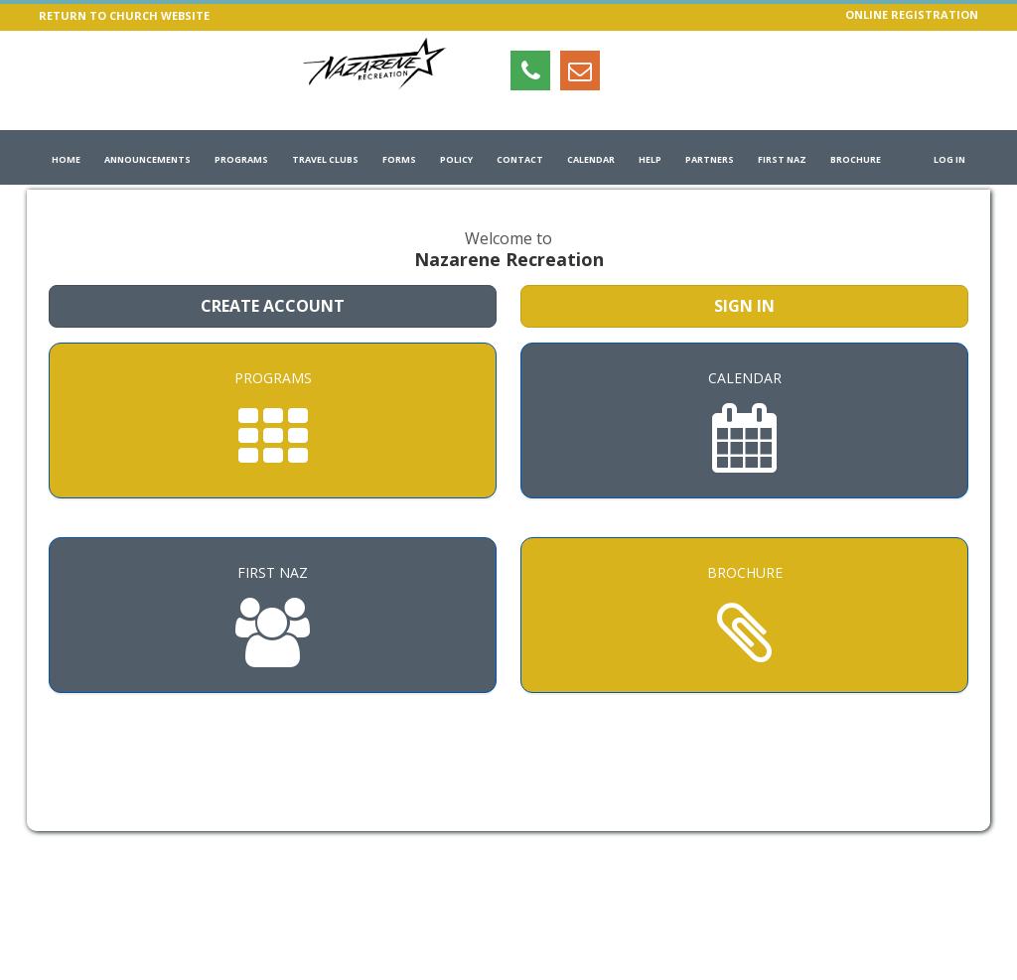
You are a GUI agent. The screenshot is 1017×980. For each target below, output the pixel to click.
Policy (456, 159)
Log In (949, 159)
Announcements (147, 159)
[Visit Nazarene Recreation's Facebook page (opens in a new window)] (679, 70)
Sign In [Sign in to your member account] (744, 306)
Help (650, 159)
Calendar (591, 159)
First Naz (782, 159)
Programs (241, 159)
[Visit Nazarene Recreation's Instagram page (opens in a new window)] (630, 70)
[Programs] (273, 420)
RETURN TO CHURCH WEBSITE (124, 15)
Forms (399, 159)
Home (66, 159)
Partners (709, 159)
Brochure (855, 159)
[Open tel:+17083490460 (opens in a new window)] (530, 70)
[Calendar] (744, 420)
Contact (520, 159)
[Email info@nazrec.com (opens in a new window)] (580, 70)
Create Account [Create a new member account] (273, 306)
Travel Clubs (325, 159)
